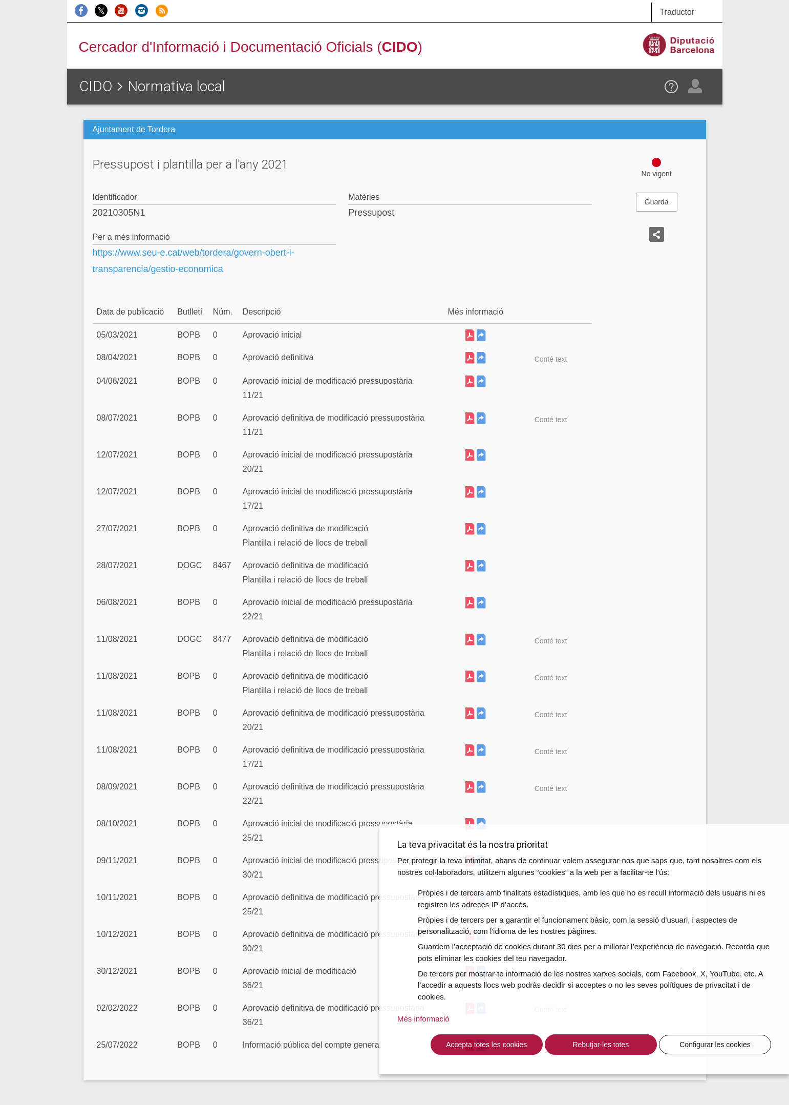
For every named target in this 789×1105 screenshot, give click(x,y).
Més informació (423, 1018)
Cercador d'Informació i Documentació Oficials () (250, 47)
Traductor (676, 12)
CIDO (95, 86)
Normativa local (176, 86)
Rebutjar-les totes (600, 1044)
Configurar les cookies (715, 1044)
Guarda (657, 202)
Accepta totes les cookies (486, 1044)
